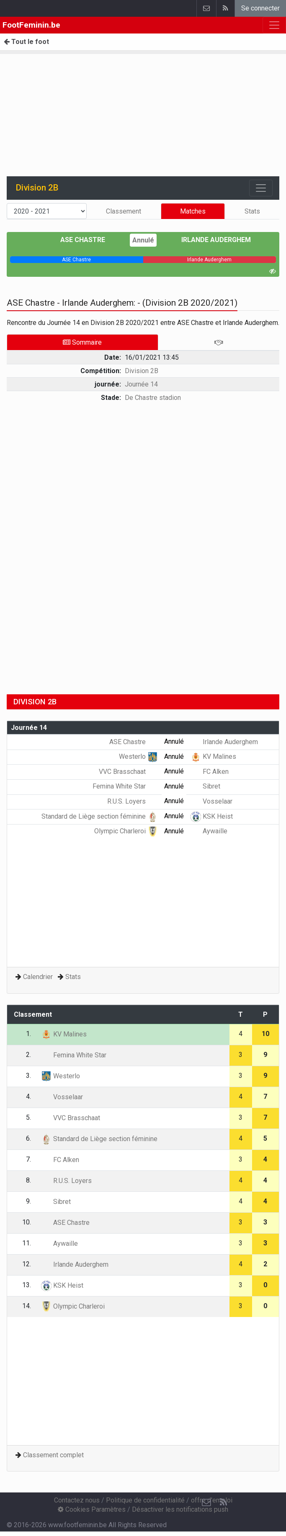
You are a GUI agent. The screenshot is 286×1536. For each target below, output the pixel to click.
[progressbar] (76, 259)
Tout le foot (26, 42)
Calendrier (38, 977)
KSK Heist (212, 816)
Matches (193, 211)
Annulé (143, 240)
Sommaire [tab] (82, 342)
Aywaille (209, 831)
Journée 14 (141, 384)
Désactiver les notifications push (180, 1509)
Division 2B (141, 371)
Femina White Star (125, 786)
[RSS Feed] (223, 1502)
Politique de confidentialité (145, 1500)
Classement (123, 211)
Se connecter (260, 8)
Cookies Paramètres (92, 1509)
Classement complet (53, 1455)
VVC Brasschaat (128, 772)
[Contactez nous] (206, 1502)
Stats (252, 211)
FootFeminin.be (31, 25)
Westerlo (138, 756)
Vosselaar (211, 801)
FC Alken (210, 772)
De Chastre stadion (153, 398)
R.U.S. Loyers (132, 801)
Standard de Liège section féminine (99, 816)
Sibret (205, 786)
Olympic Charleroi (126, 831)
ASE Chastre (88, 240)
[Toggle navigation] (261, 188)
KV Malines (213, 756)
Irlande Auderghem (210, 240)
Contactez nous (77, 1500)
